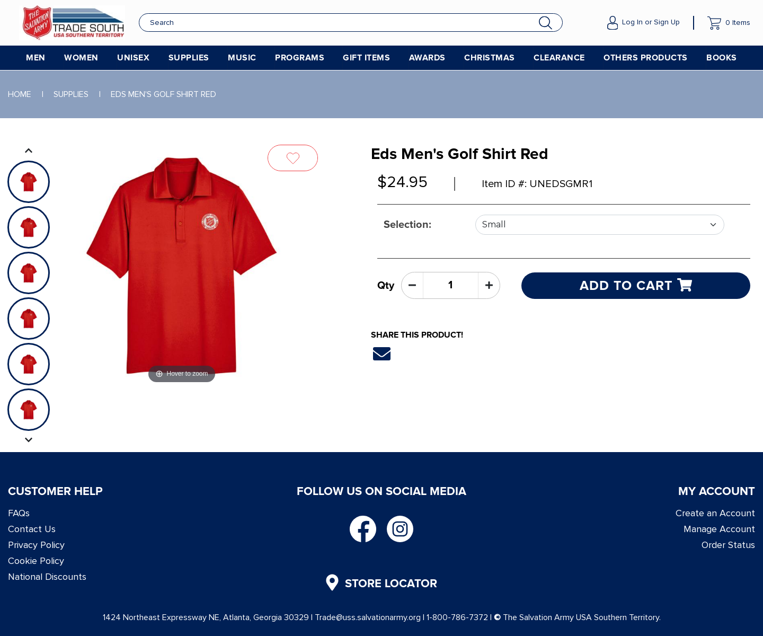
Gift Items (366, 58)
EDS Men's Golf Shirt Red (163, 94)
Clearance (559, 58)
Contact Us (32, 529)
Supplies (188, 58)
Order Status (728, 545)
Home (19, 94)
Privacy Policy (36, 545)
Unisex (133, 58)
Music (242, 58)
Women (81, 58)
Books (721, 58)
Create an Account (715, 513)
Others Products (646, 58)
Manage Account (719, 529)
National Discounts (47, 576)
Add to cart (636, 285)
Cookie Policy (36, 561)
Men (36, 58)
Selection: (407, 224)
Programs (299, 58)
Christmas (489, 58)
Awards (427, 58)
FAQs (19, 513)
